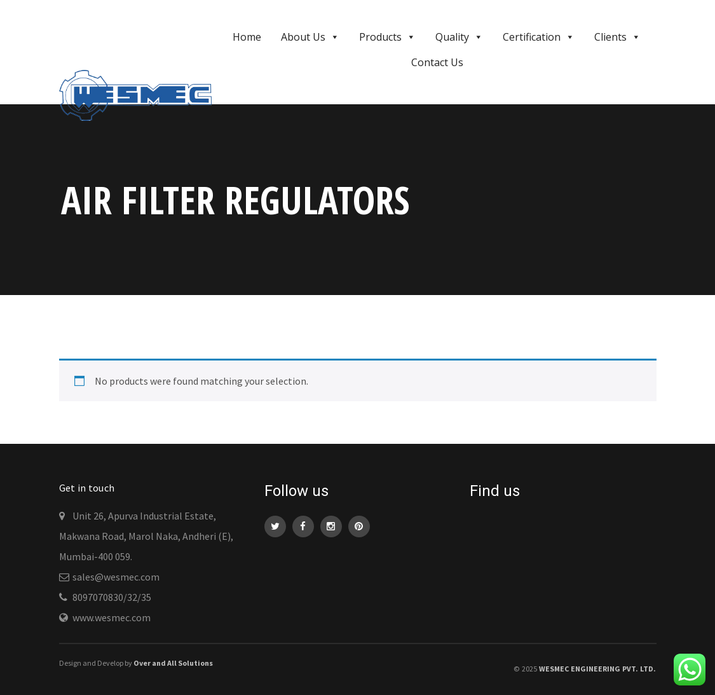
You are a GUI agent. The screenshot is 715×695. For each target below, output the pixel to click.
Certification (539, 37)
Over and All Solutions (173, 663)
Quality (459, 37)
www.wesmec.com (111, 617)
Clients (617, 37)
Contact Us (437, 62)
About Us (310, 37)
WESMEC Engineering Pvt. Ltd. (598, 668)
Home (247, 37)
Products (387, 37)
